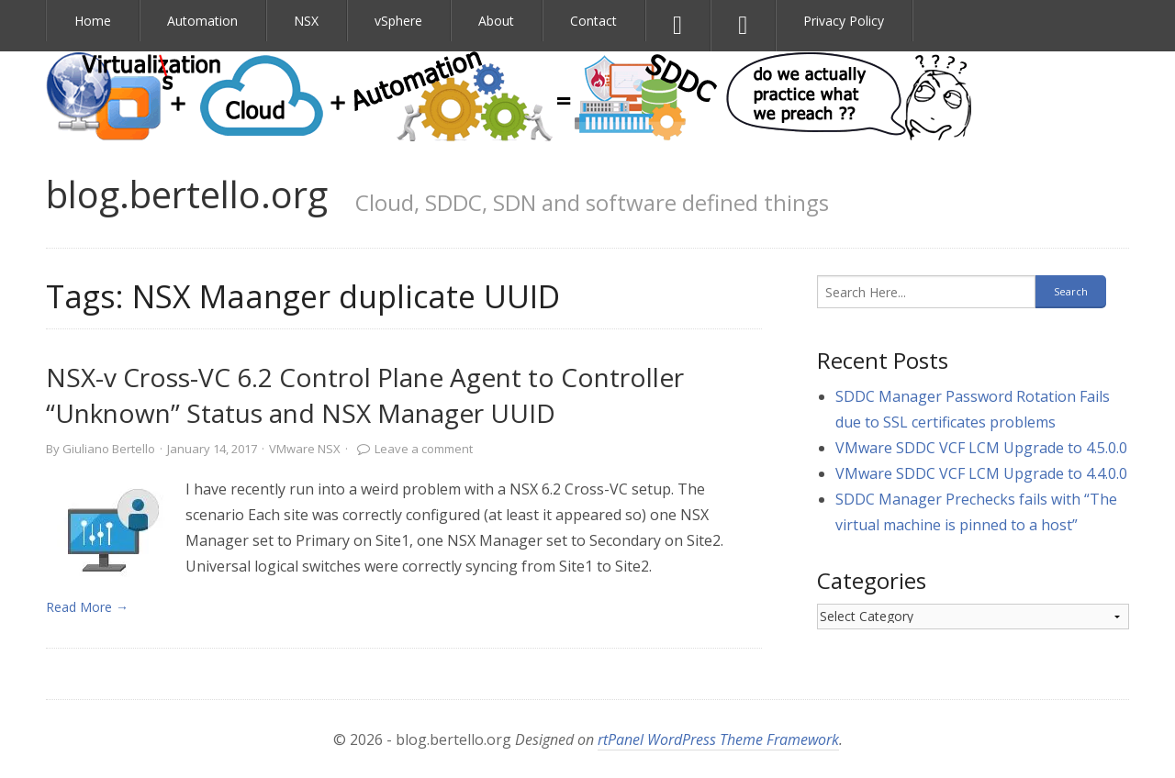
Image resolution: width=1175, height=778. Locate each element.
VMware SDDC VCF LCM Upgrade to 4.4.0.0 (981, 473)
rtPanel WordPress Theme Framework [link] (718, 739)
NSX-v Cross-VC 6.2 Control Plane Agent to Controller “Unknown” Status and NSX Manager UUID (365, 395)
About (496, 20)
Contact (593, 20)
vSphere (398, 20)
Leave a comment (424, 448)
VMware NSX (305, 448)
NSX (306, 20)
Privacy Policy (843, 20)
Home (92, 20)
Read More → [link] (87, 607)
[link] (106, 535)
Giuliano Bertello (108, 448)
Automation (202, 20)
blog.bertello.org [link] (187, 194)
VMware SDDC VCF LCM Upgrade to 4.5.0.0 (981, 448)
